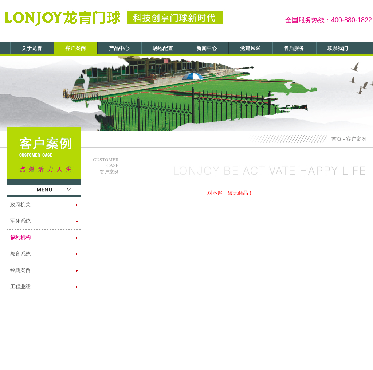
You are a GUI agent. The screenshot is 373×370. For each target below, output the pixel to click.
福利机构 (20, 237)
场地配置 (163, 48)
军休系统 (20, 221)
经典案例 (20, 270)
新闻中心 (206, 48)
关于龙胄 (31, 48)
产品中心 (119, 48)
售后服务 (294, 48)
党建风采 (250, 48)
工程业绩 (20, 286)
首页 (336, 139)
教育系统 (20, 254)
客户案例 (75, 48)
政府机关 (20, 204)
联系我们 (337, 48)
